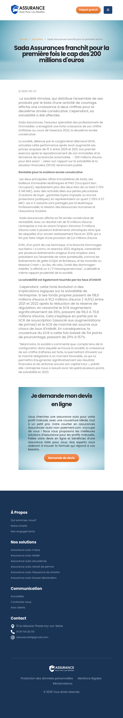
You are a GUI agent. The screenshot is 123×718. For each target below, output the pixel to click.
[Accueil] (24, 39)
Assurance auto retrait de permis (32, 567)
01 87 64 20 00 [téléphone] (25, 632)
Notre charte (19, 526)
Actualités (17, 596)
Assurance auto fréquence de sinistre (35, 572)
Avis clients (18, 607)
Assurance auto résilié (25, 555)
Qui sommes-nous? (24, 520)
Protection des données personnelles (46, 678)
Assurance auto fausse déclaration (34, 578)
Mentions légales (90, 678)
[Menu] (108, 10)
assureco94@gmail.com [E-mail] (32, 637)
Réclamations (63, 684)
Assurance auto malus (25, 550)
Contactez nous (21, 602)
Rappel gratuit (88, 9)
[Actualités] (37, 39)
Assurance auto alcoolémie (29, 561)
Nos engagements (23, 531)
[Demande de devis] (61, 458)
